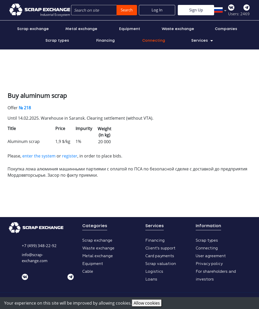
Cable (87, 272)
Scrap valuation (160, 264)
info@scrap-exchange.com (34, 257)
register (69, 156)
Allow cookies (147, 303)
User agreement (211, 256)
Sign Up (231, 9)
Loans (151, 279)
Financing (105, 40)
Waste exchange (178, 29)
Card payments (159, 256)
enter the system (39, 156)
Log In (192, 9)
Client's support (160, 248)
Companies (226, 29)
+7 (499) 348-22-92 (39, 245)
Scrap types (57, 40)
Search (127, 9)
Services (202, 40)
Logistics (154, 272)
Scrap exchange (33, 29)
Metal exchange (81, 29)
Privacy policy (209, 264)
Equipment (129, 29)
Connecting (153, 40)
